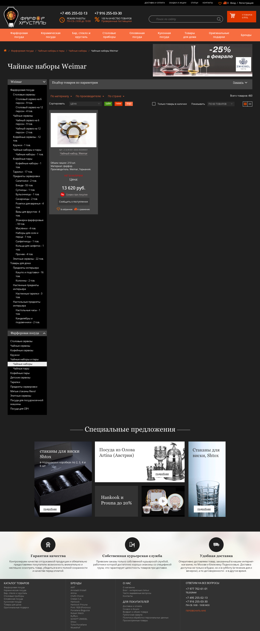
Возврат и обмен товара (135, 611)
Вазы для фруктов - (28, 213)
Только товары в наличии (169, 103)
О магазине (129, 587)
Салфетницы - (27, 241)
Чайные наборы (78, 50)
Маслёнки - (26, 228)
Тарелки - (23, 171)
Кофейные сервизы (21, 350)
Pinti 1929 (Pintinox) (80, 607)
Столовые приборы (109, 35)
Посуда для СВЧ (19, 408)
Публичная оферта (132, 614)
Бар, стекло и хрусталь (81, 35)
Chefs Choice (77, 595)
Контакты (208, 2)
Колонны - (25, 280)
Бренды (246, 35)
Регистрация (246, 3)
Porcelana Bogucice (80, 610)
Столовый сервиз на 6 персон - (29, 101)
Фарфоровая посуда (19, 35)
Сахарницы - (27, 199)
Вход (233, 3)
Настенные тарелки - (29, 295)
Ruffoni (74, 616)
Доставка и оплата (155, 2)
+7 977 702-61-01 (197, 588)
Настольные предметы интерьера (26, 303)
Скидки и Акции (177, 2)
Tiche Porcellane (79, 624)
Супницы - (25, 190)
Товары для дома (189, 35)
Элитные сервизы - (28, 258)
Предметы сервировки (26, 176)
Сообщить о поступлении (73, 201)
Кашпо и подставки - (29, 274)
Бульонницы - (27, 194)
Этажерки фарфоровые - (29, 222)
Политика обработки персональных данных (146, 617)
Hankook (75, 601)
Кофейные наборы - (28, 165)
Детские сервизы (20, 377)
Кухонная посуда (164, 35)
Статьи (194, 2)
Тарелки (15, 382)
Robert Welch (77, 613)
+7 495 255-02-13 (197, 597)
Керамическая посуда (50, 35)
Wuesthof (75, 627)
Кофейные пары (22, 158)
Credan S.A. (76, 598)
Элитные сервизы (20, 395)
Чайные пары (21, 368)
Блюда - (24, 185)
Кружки (15, 355)
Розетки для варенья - (30, 205)
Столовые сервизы (24, 94)
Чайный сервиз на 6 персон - (27, 122)
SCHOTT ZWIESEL (79, 618)
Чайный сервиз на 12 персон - (28, 130)
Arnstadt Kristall (78, 590)
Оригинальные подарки (219, 35)
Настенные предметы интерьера (26, 287)
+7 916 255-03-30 (197, 601)
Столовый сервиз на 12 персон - (29, 109)
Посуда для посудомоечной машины (26, 402)
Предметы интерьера (26, 267)
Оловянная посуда (137, 35)
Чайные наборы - (29, 154)
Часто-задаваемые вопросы (137, 593)
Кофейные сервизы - (27, 138)
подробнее (50, 509)
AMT (73, 587)
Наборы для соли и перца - (27, 234)
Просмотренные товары (135, 620)
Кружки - (22, 145)
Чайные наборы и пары (51, 50)
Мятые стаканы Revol (23, 391)
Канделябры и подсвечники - (28, 320)
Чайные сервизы (23, 115)
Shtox (73, 621)
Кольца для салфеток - (30, 247)
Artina (74, 593)
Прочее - (24, 254)
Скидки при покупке (76, 194)
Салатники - (26, 180)
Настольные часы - (28, 312)
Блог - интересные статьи (136, 590)
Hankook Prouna (79, 604)
